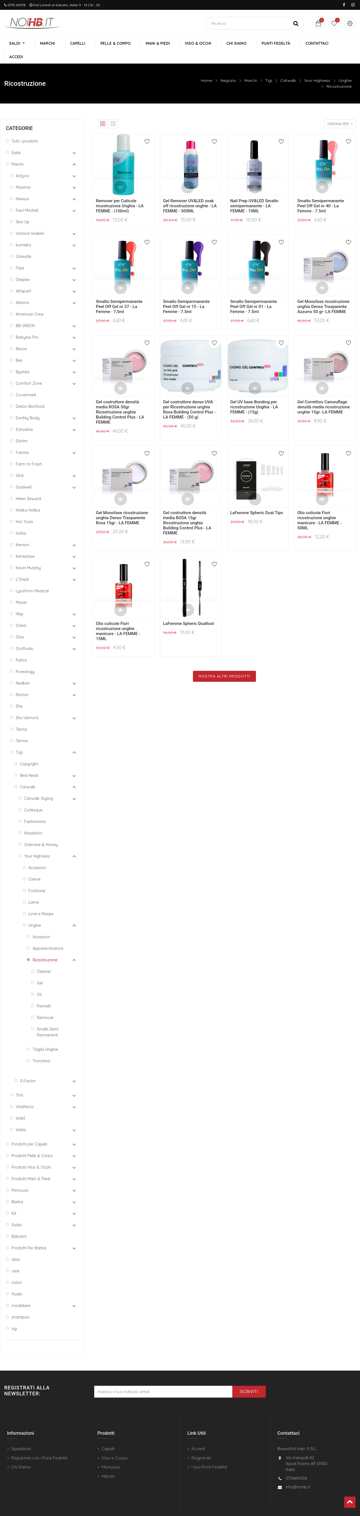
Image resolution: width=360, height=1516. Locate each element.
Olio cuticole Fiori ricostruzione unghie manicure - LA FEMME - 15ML (118, 618)
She (19, 693)
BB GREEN (25, 313)
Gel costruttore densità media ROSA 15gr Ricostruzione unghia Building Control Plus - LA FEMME (187, 510)
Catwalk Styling (38, 785)
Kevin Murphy (28, 555)
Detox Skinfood (30, 393)
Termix (22, 728)
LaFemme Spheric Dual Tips (256, 500)
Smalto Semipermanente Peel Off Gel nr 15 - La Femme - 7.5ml (186, 294)
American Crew (30, 301)
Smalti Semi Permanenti (47, 1019)
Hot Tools (24, 509)
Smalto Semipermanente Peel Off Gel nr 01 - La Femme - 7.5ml (253, 294)
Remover (45, 1004)
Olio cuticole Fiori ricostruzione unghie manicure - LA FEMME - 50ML (319, 508)
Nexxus (22, 186)
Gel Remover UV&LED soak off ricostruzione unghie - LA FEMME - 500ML (190, 193)
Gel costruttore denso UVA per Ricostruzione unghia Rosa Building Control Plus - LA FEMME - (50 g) (189, 397)
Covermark (26, 382)
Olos (20, 624)
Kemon (22, 532)
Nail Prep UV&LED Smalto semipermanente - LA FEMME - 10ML (254, 193)
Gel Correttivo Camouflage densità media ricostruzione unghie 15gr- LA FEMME (323, 394)
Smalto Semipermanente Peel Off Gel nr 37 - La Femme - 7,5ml (119, 294)
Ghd (19, 462)
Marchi (250, 67)
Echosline (24, 416)
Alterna (22, 290)
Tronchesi (41, 1048)
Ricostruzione (339, 73)
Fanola (22, 439)
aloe (16, 1246)
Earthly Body (28, 405)
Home (206, 67)
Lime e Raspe (40, 901)
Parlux (21, 647)
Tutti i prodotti (25, 128)
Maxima (23, 174)
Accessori (37, 855)
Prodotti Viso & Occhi (31, 1154)
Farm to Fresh (29, 451)
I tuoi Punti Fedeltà (209, 1454)
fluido (17, 1281)
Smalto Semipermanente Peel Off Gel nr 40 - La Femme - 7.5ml (320, 193)
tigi (14, 1316)
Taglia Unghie (45, 1036)
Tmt (19, 1082)
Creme (34, 866)
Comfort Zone (29, 370)
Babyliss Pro (27, 324)
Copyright (29, 751)
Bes (19, 347)
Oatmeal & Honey (41, 832)
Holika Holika (28, 497)
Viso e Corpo (115, 1445)
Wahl (20, 1105)
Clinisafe (23, 243)
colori (17, 1269)
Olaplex (23, 266)
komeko (23, 232)
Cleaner (44, 958)
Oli (39, 981)
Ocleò (21, 612)
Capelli (108, 1436)
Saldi (16, 140)
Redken (23, 670)
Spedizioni (21, 1436)
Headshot (33, 820)
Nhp (19, 601)
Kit (14, 1200)
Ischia (21, 520)
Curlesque (33, 797)
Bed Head (29, 762)
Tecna (21, 716)
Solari (17, 1212)
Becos (21, 336)
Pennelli (44, 993)
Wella (21, 1117)
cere (15, 1258)
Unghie (345, 67)
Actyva (22, 163)
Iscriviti (249, 1379)
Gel (40, 970)
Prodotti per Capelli (29, 1131)
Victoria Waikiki (30, 220)
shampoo (21, 1304)
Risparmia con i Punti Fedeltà (39, 1445)
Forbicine (36, 878)
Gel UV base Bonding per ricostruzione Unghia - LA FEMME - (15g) (254, 394)
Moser (21, 589)
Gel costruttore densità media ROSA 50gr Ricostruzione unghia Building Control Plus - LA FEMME (120, 399)
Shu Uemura (27, 705)
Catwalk (288, 67)
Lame (33, 889)
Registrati (201, 1445)
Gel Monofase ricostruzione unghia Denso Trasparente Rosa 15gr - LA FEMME (122, 505)
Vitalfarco (25, 1094)
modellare (21, 1292)
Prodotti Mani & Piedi (31, 1166)
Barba (17, 1189)
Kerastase (25, 543)
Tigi (268, 67)
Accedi (198, 1436)
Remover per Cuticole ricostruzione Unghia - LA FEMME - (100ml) (119, 193)
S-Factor (28, 1068)
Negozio (228, 67)
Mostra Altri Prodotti (224, 663)
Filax (20, 255)
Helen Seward (28, 486)
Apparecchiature (48, 935)
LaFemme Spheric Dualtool (188, 610)
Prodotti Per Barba (29, 1235)
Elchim (22, 428)
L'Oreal (22, 566)
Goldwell (24, 474)
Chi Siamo (21, 1454)
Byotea (22, 359)
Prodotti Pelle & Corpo (32, 1143)
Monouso (20, 1177)
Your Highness (317, 67)
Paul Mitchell (27, 197)
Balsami (19, 1223)
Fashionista (35, 808)
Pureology (25, 659)
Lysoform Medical (32, 578)
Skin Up (23, 209)
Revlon (22, 682)
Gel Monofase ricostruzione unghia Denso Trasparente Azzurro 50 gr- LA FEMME (323, 294)
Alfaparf (23, 278)
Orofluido (24, 635)
